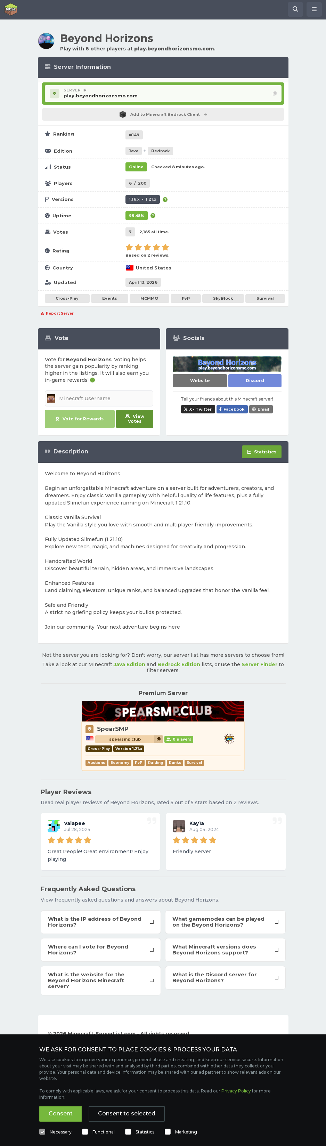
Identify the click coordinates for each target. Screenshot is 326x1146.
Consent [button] (61, 1113)
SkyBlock (223, 298)
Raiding (155, 762)
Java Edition (129, 664)
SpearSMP (113, 728)
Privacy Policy (236, 1090)
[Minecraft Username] (99, 398)
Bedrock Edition (178, 664)
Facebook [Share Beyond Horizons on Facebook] (233, 409)
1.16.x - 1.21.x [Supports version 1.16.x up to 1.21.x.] (142, 199)
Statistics (145, 1132)
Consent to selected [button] (126, 1113)
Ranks (175, 762)
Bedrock (160, 150)
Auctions (96, 762)
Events (109, 298)
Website (200, 380)
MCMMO (149, 298)
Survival (265, 298)
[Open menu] (314, 9)
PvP (186, 298)
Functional (103, 1132)
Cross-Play (67, 298)
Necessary (61, 1132)
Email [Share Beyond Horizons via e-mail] (263, 409)
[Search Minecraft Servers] (295, 9)
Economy (120, 762)
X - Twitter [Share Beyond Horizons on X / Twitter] (200, 409)
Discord (255, 380)
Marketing (186, 1132)
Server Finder (259, 664)
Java (133, 150)
